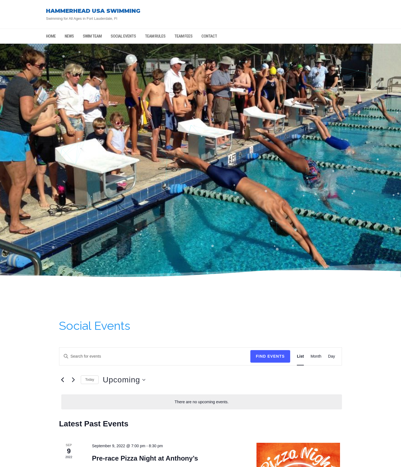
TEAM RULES (155, 36)
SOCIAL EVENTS (123, 36)
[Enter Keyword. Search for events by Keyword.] (154, 356)
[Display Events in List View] (300, 356)
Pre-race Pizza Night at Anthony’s (145, 458)
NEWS (69, 36)
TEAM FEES (183, 36)
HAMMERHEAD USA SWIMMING (93, 11)
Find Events (270, 356)
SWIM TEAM (92, 36)
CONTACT (209, 36)
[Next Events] (73, 380)
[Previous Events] (62, 380)
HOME (51, 36)
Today (89, 380)
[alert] (201, 402)
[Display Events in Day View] (331, 356)
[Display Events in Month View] (315, 356)
